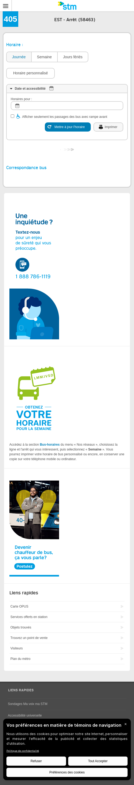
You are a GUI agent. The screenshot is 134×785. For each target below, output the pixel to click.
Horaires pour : (21, 99)
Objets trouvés (20, 627)
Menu (6, 5)
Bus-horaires (50, 444)
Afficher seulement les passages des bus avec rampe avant (64, 117)
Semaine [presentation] (44, 57)
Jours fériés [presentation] (72, 57)
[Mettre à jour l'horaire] (68, 127)
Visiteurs (16, 648)
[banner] (67, 5)
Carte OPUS (19, 606)
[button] (30, 73)
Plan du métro (20, 659)
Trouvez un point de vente (29, 638)
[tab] (18, 57)
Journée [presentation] (19, 57)
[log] (67, 105)
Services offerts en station (29, 617)
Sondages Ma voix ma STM (27, 704)
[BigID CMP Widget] (67, 751)
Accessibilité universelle (25, 715)
